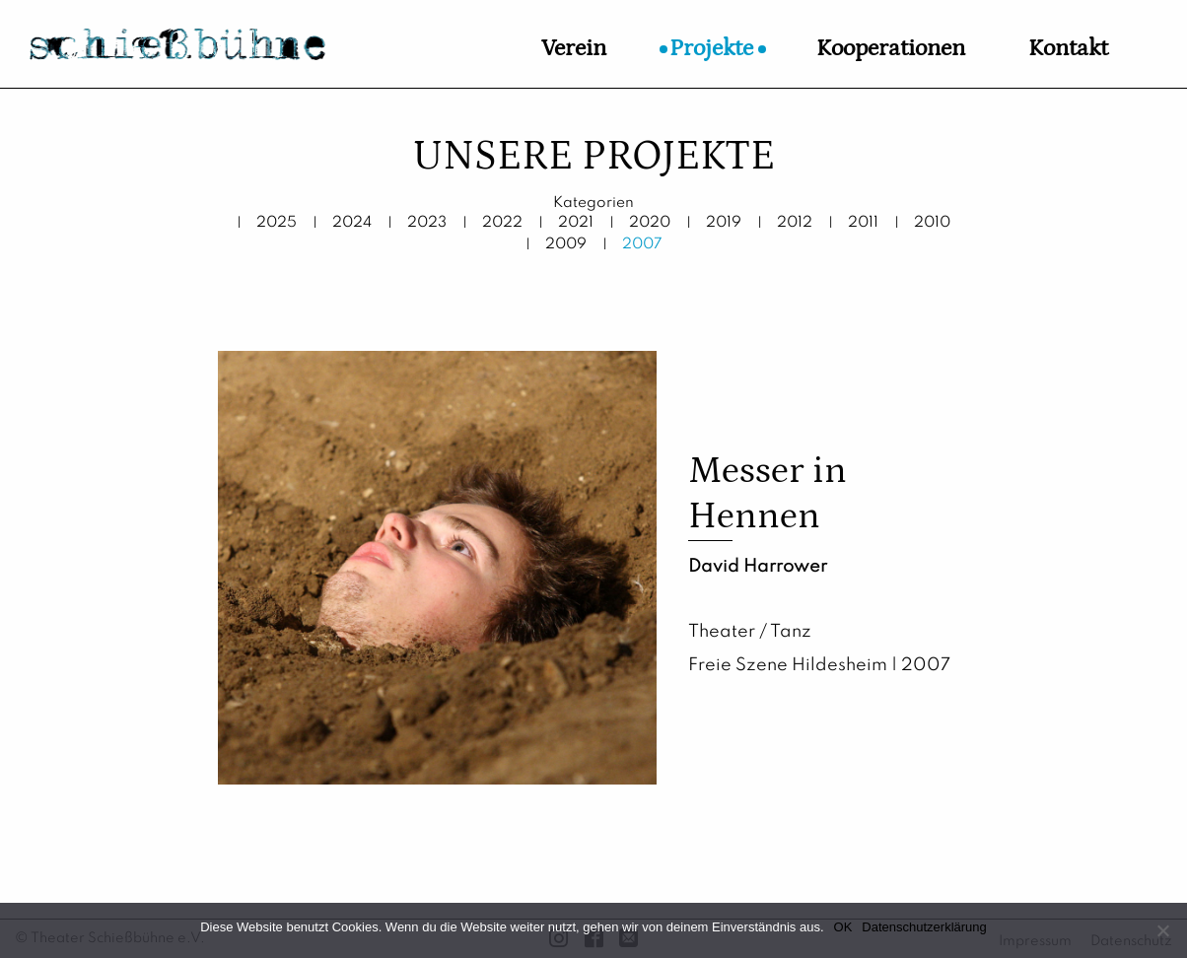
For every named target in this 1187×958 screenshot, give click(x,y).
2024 (352, 223)
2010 (932, 223)
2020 (649, 223)
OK (843, 927)
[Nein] (1162, 930)
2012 (794, 223)
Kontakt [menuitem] (1068, 47)
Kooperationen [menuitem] (890, 47)
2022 (502, 223)
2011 (863, 223)
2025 (276, 223)
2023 (427, 223)
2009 (566, 244)
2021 (576, 223)
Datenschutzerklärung (924, 927)
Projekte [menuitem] (711, 47)
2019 (723, 223)
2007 (642, 244)
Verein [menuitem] (573, 47)
